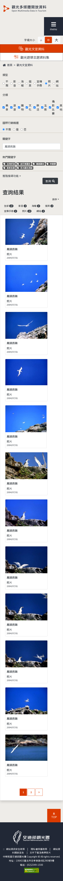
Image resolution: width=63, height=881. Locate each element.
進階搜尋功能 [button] (11, 176)
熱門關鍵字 (9, 157)
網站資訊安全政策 (15, 849)
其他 (61, 107)
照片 (49, 83)
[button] (41, 40)
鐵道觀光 (39, 163)
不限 (7, 83)
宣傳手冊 (39, 83)
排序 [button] (54, 199)
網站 (57, 83)
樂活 (37, 107)
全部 (8, 205)
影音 (14, 83)
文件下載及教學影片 (40, 852)
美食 (7, 107)
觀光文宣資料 (25, 65)
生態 (45, 107)
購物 (22, 107)
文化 (30, 107)
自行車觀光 (23, 163)
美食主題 (9, 167)
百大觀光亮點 (24, 167)
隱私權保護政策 (39, 849)
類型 (5, 75)
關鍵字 (7, 139)
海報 (22, 83)
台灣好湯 (9, 163)
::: (4, 849)
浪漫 (14, 107)
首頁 (7, 65)
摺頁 (30, 83)
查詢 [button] (50, 181)
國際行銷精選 (11, 123)
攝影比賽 (53, 107)
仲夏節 (52, 163)
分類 (5, 95)
